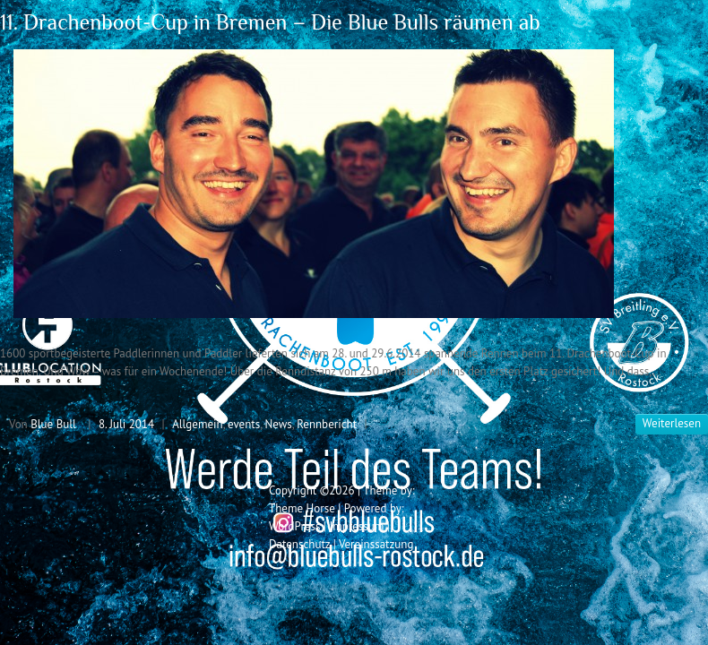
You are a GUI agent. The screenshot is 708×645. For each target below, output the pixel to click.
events (244, 424)
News (278, 424)
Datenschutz (299, 544)
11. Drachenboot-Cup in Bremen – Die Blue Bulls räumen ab (270, 22)
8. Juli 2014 (126, 424)
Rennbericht (327, 424)
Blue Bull (53, 424)
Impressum (356, 526)
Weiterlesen (672, 423)
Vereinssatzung (376, 544)
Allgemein (197, 424)
